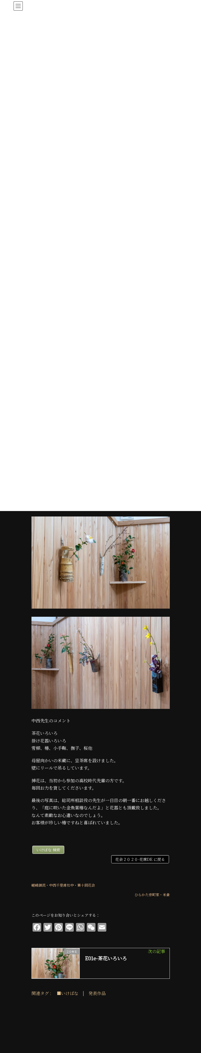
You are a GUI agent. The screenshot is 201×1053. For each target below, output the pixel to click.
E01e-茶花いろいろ (106, 958)
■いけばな (67, 993)
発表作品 (97, 993)
